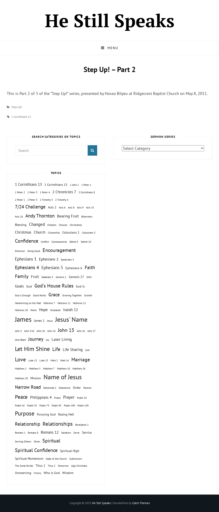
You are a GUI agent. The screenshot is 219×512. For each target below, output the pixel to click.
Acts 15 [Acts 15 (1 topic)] (90, 207)
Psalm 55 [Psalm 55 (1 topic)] (32, 405)
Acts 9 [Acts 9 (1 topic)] (80, 207)
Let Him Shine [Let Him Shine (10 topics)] (32, 349)
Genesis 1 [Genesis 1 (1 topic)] (61, 277)
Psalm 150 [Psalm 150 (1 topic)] (83, 405)
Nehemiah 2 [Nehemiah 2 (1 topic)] (49, 387)
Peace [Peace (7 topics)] (21, 396)
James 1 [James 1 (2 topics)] (39, 320)
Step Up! (16, 107)
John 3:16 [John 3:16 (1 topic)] (29, 331)
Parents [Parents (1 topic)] (87, 387)
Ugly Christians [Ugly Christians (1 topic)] (79, 465)
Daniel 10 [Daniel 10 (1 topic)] (86, 241)
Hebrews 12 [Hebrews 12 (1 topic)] (79, 303)
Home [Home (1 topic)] (33, 310)
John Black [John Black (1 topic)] (20, 339)
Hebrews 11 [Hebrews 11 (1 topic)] (64, 303)
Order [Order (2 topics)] (77, 387)
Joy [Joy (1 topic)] (47, 339)
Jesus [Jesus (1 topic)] (50, 320)
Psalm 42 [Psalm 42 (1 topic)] (20, 405)
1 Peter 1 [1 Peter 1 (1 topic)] (86, 184)
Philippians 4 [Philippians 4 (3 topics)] (41, 397)
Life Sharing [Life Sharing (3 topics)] (73, 349)
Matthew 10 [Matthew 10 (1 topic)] (63, 368)
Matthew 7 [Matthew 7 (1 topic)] (49, 368)
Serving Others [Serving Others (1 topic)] (23, 441)
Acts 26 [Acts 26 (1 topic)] (19, 216)
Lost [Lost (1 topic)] (87, 350)
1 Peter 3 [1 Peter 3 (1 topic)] (32, 192)
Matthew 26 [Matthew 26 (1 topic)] (78, 368)
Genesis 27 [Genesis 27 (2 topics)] (76, 277)
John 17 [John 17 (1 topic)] (91, 331)
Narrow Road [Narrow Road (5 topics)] (28, 387)
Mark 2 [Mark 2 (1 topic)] (54, 360)
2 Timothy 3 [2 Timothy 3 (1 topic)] (46, 199)
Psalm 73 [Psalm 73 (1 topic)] (44, 405)
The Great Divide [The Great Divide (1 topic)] (24, 465)
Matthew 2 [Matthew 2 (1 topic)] (20, 368)
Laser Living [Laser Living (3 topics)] (62, 339)
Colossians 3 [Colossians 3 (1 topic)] (88, 232)
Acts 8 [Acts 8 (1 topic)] (71, 207)
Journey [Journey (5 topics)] (35, 339)
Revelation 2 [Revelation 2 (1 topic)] (82, 424)
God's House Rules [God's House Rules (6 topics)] (53, 286)
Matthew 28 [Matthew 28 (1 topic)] (21, 378)
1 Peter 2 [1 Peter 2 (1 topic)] (20, 192)
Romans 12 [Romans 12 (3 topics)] (50, 432)
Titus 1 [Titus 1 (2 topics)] (40, 465)
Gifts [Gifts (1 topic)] (89, 277)
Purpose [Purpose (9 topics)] (24, 413)
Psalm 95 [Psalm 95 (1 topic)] (56, 405)
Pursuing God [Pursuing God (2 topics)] (46, 414)
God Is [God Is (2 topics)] (80, 286)
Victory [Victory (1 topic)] (37, 473)
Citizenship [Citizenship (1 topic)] (54, 232)
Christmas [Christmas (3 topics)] (23, 232)
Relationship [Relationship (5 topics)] (27, 424)
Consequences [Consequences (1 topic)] (59, 241)
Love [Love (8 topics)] (20, 359)
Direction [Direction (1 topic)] (20, 251)
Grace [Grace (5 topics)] (54, 295)
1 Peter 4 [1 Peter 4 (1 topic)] (45, 192)
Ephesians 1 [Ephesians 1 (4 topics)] (25, 259)
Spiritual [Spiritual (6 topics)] (51, 440)
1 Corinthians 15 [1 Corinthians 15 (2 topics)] (55, 184)
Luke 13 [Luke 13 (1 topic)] (32, 360)
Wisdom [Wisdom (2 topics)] (67, 473)
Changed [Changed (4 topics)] (37, 224)
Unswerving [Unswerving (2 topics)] (23, 473)
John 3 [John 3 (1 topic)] (18, 331)
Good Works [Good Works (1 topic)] (39, 295)
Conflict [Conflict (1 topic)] (45, 241)
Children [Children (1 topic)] (51, 225)
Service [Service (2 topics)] (87, 432)
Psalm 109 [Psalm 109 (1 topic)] (69, 405)
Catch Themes (141, 503)
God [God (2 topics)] (29, 286)
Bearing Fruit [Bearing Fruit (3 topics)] (68, 216)
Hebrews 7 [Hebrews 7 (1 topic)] (49, 303)
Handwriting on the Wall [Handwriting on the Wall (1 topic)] (28, 303)
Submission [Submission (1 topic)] (75, 458)
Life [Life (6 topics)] (56, 349)
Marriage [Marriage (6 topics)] (80, 359)
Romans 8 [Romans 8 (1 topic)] (33, 432)
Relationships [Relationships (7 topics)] (58, 423)
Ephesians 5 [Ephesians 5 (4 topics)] (52, 267)
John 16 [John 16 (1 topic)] (81, 331)
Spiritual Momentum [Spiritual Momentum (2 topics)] (29, 458)
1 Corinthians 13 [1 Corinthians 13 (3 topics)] (28, 184)
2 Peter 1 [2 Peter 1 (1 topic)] (20, 199)
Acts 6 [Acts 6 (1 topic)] (62, 207)
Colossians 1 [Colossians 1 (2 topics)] (70, 232)
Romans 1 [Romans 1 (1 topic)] (20, 432)
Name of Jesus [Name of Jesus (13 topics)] (62, 377)
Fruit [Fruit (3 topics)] (35, 276)
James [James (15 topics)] (23, 319)
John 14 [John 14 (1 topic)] (51, 331)
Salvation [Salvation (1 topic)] (66, 432)
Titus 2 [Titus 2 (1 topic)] (51, 465)
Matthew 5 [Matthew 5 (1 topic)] (35, 368)
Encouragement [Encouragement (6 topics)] (59, 250)
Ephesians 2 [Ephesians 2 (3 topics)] (48, 259)
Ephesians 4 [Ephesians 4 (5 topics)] (27, 267)
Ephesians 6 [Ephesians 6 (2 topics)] (73, 268)
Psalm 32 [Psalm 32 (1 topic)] (82, 397)
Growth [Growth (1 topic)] (88, 295)
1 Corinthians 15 (21, 117)
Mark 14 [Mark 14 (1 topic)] (64, 360)
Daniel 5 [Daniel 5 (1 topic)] (74, 241)
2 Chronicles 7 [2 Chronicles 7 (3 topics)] (64, 191)
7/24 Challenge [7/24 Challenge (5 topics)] (30, 207)
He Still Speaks (109, 20)
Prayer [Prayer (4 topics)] (69, 397)
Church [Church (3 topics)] (39, 232)
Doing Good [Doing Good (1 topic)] (33, 251)
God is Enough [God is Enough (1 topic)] (23, 295)
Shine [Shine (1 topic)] (37, 441)
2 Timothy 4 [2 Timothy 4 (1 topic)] (61, 199)
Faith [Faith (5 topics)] (90, 267)
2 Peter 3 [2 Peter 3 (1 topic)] (32, 199)
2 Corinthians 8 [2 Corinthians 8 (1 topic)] (87, 192)
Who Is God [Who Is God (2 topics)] (52, 473)
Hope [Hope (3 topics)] (43, 309)
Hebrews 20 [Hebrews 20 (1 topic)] (21, 310)
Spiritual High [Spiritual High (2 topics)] (69, 451)
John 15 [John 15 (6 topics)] (66, 330)
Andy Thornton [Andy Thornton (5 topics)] (40, 216)
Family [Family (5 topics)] (22, 276)
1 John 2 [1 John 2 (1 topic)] (74, 184)
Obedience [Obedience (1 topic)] (64, 387)
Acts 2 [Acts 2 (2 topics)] (52, 207)
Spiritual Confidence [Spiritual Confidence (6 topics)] (36, 450)
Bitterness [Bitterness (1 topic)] (86, 216)
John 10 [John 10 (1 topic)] (41, 331)
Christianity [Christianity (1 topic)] (76, 225)
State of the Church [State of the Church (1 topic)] (56, 458)
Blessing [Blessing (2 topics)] (20, 224)
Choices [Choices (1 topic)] (63, 225)
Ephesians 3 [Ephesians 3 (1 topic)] (67, 259)
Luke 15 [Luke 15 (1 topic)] (43, 360)
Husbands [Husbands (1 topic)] (55, 310)
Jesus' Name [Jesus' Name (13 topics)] (71, 319)
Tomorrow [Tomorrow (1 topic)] (63, 465)
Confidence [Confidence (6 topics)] (26, 241)
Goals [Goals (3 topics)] (19, 286)
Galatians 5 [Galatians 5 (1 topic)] (47, 277)
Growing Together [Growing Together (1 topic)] (72, 295)
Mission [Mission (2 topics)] (35, 378)
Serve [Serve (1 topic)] (76, 432)
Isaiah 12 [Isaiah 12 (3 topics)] (70, 309)
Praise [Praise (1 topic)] (57, 397)
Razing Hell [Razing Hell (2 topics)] (66, 414)
